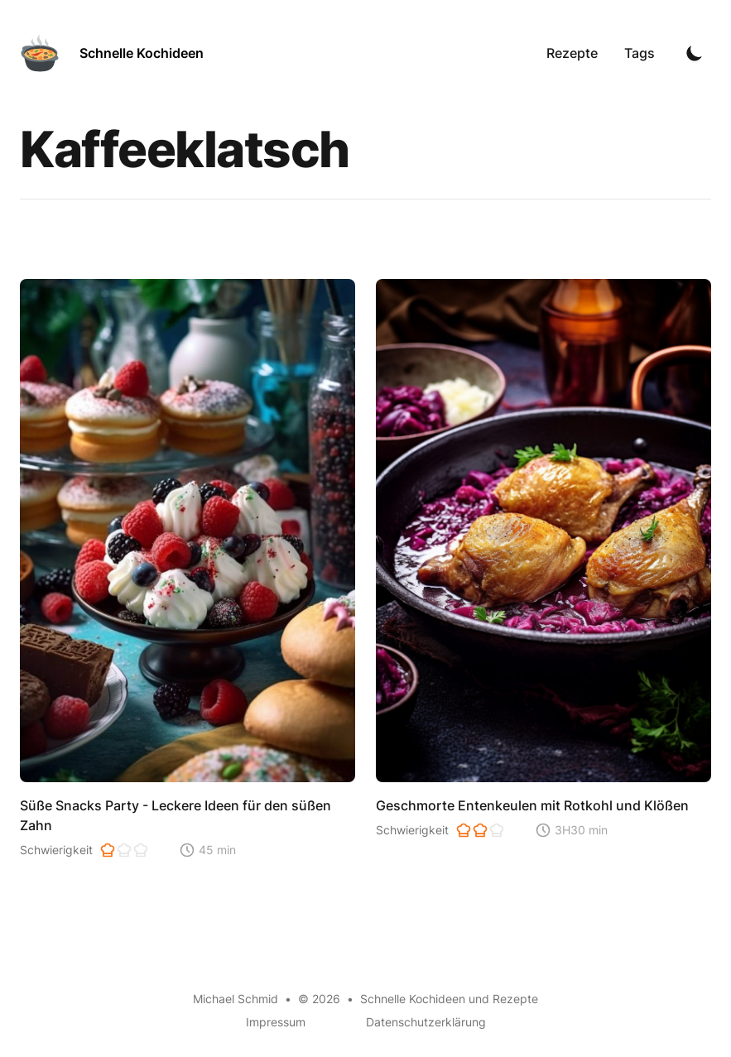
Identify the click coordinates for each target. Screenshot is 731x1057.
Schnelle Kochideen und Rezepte (449, 999)
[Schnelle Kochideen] (112, 53)
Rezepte (572, 53)
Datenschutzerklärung (426, 1022)
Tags (639, 53)
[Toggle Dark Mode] (694, 53)
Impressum (275, 1022)
